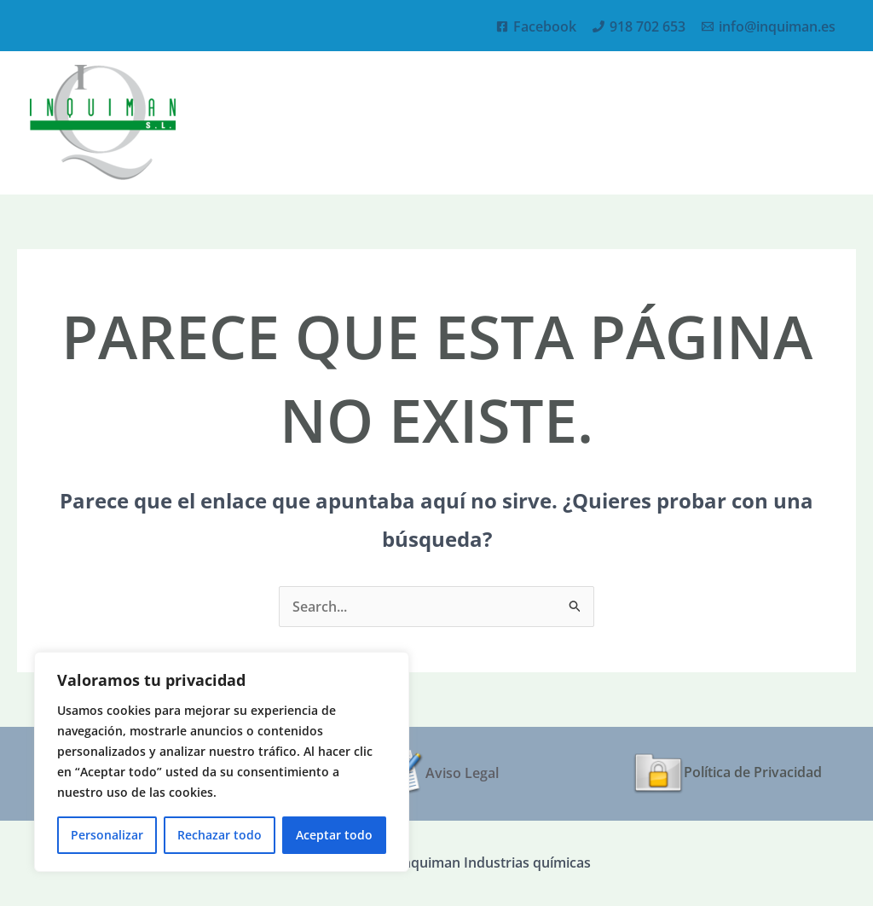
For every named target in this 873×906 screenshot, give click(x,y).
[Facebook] (536, 26)
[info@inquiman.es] (768, 26)
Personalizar (107, 835)
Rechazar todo (219, 835)
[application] (703, 122)
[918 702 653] (639, 26)
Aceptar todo (334, 835)
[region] (221, 762)
